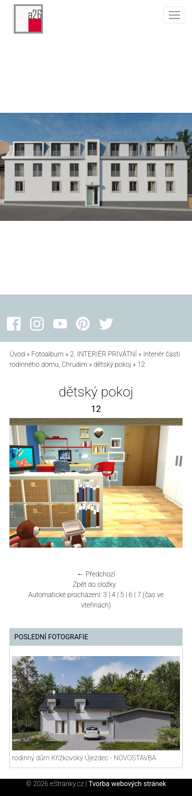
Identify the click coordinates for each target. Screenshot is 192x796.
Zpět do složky (94, 584)
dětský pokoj (112, 364)
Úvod (17, 354)
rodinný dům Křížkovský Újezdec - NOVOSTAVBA (84, 758)
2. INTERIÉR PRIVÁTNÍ (103, 354)
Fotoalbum (47, 354)
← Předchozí (96, 574)
